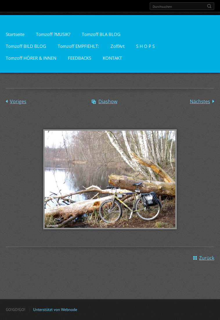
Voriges (18, 101)
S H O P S (145, 46)
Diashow (107, 101)
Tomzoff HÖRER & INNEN (31, 58)
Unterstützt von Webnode (55, 309)
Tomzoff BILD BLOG (26, 46)
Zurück (206, 258)
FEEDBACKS (79, 58)
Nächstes (200, 101)
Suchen (209, 6)
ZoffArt (118, 46)
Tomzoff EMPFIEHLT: (78, 46)
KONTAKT (112, 58)
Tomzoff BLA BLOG (101, 34)
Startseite (15, 34)
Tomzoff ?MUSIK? (53, 34)
